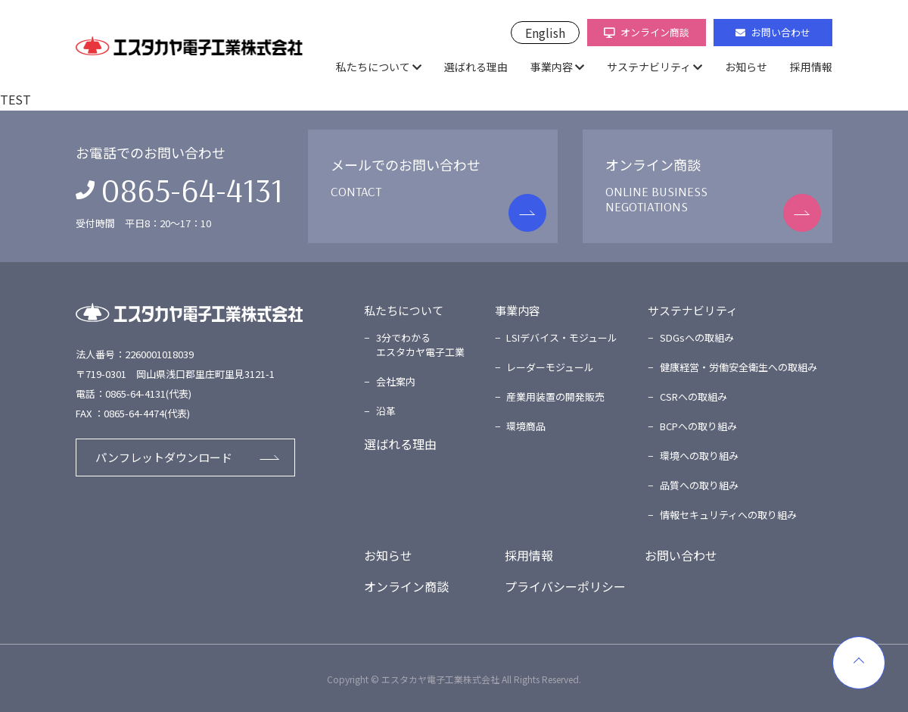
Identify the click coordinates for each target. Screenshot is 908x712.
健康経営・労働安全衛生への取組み (738, 367)
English (545, 32)
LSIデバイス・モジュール (561, 337)
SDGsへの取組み (697, 337)
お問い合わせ (772, 32)
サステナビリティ (649, 66)
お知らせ (746, 66)
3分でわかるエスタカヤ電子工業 (420, 345)
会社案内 (395, 381)
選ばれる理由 (476, 66)
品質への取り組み (699, 485)
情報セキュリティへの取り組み (728, 514)
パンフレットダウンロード (163, 457)
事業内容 (551, 66)
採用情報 (811, 66)
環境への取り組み (699, 455)
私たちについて (373, 66)
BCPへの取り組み (698, 426)
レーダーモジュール (550, 367)
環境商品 (526, 426)
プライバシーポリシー (565, 586)
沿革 (386, 411)
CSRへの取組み (693, 396)
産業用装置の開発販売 (555, 396)
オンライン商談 (647, 32)
